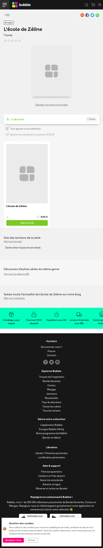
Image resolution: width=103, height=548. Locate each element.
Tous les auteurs (52, 410)
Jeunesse (51, 393)
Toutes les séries (51, 406)
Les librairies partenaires (51, 457)
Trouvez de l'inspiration (51, 376)
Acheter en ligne (52, 484)
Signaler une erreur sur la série (51, 104)
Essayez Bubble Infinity (51, 429)
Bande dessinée (51, 381)
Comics (51, 385)
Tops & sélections (51, 402)
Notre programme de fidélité (51, 433)
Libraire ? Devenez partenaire (51, 453)
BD (8, 14)
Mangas (51, 389)
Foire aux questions (51, 471)
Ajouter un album (51, 437)
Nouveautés (51, 397)
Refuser (31, 540)
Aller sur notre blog (14, 298)
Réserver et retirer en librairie (51, 488)
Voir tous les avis (13, 241)
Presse (51, 351)
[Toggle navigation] (4, 5)
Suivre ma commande (51, 480)
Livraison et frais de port (51, 475)
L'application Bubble (51, 424)
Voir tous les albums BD (16, 274)
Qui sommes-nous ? (51, 346)
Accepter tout (13, 540)
